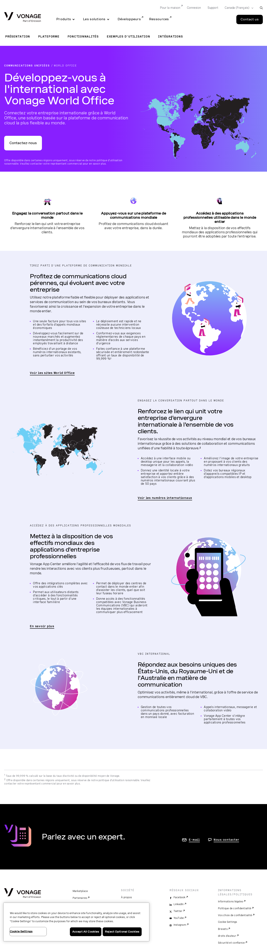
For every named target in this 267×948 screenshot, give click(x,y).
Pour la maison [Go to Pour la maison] (170, 7)
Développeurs (129, 19)
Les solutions (94, 19)
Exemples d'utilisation (128, 36)
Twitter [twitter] (178, 911)
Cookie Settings (227, 922)
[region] (76, 922)
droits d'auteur (227, 935)
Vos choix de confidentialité (235, 915)
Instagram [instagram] (180, 924)
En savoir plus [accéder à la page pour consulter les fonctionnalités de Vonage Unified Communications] (42, 626)
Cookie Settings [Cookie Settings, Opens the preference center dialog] (21, 931)
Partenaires (80, 898)
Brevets (223, 929)
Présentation (17, 36)
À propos (126, 897)
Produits (63, 19)
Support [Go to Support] (213, 7)
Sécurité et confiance (231, 942)
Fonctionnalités (83, 36)
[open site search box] (261, 7)
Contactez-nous (23, 143)
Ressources (159, 19)
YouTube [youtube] (179, 918)
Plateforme (48, 36)
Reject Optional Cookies (122, 931)
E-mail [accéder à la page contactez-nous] (194, 839)
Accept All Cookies (85, 931)
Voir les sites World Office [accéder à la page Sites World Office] (52, 373)
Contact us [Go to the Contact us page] (250, 19)
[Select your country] (237, 8)
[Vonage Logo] (22, 17)
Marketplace (80, 891)
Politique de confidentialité (234, 908)
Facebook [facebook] (179, 897)
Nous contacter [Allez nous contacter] (226, 839)
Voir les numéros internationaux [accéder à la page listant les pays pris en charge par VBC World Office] (165, 498)
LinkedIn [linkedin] (179, 904)
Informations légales (230, 901)
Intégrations (170, 36)
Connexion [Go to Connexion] (194, 7)
